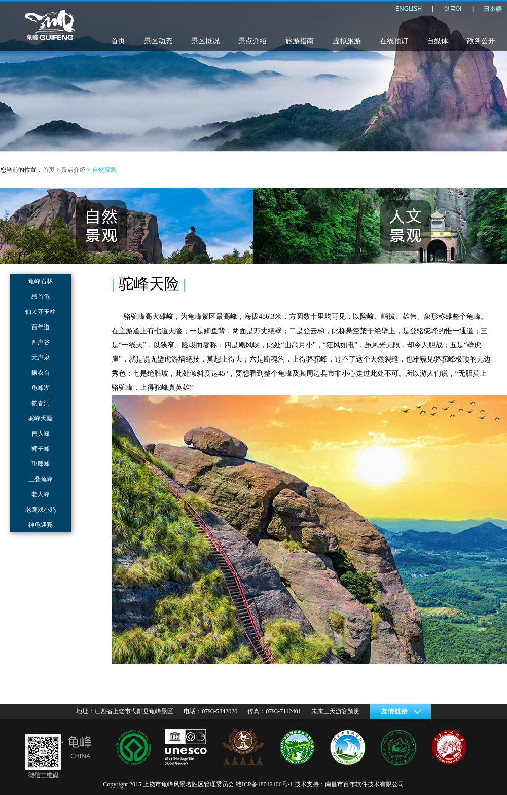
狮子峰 (40, 448)
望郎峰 (40, 463)
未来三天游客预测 (335, 711)
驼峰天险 (40, 418)
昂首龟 (40, 296)
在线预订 (394, 41)
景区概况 (205, 41)
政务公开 (481, 41)
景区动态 (158, 41)
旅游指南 (299, 41)
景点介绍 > (76, 169)
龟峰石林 (40, 281)
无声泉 (40, 357)
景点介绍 (252, 41)
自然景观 (104, 169)
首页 (118, 41)
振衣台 (40, 372)
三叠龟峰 (40, 479)
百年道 (40, 327)
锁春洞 (40, 403)
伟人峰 (40, 433)
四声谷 (40, 342)
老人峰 (40, 494)
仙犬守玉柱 (40, 311)
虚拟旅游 (347, 41)
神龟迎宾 (40, 524)
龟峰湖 (40, 387)
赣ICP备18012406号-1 (264, 784)
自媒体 (437, 41)
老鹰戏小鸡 (40, 509)
